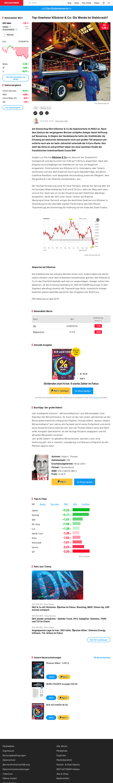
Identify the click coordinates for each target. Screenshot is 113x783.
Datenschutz (9, 759)
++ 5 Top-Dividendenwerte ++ (56, 8)
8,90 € (51, 717)
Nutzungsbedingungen (14, 755)
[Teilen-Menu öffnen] (35, 113)
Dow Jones (55, 504)
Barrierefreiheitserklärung (16, 764)
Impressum (8, 750)
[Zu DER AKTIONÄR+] (87, 3)
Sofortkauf (59, 391)
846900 (7, 26)
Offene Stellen (10, 778)
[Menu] (109, 3)
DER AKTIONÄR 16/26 (57, 704)
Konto (96, 397)
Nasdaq (43, 504)
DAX (36, 108)
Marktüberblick (64, 759)
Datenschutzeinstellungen (16, 769)
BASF (34, 519)
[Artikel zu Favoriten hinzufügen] (47, 113)
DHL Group (36, 524)
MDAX (66, 504)
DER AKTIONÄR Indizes (68, 769)
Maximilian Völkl (61, 121)
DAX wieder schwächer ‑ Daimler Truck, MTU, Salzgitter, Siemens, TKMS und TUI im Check (69, 620)
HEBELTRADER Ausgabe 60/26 (61, 683)
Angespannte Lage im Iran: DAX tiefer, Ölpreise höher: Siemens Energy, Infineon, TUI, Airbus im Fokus (69, 631)
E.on (33, 528)
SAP (33, 551)
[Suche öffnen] (29, 3)
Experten (61, 755)
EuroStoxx (86, 504)
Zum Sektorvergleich (12, 107)
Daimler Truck (37, 533)
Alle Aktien (61, 746)
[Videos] (97, 3)
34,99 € (51, 677)
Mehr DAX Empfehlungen (99, 640)
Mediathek (61, 750)
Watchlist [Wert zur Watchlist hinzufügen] (10, 34)
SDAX (75, 504)
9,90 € (51, 697)
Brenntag (35, 515)
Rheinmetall (36, 542)
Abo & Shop (62, 773)
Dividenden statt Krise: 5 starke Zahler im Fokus (71, 383)
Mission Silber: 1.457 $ (57, 663)
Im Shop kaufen (83, 390)
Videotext (8, 773)
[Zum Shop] (69, 3)
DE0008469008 (10, 29)
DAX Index (7, 23)
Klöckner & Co (45, 108)
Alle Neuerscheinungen (102, 657)
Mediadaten (9, 746)
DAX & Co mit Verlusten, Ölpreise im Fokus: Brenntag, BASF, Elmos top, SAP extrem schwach (71, 608)
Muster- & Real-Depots (68, 764)
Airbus (34, 538)
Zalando (35, 510)
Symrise (35, 547)
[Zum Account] (77, 3)
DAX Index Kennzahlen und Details (15, 78)
